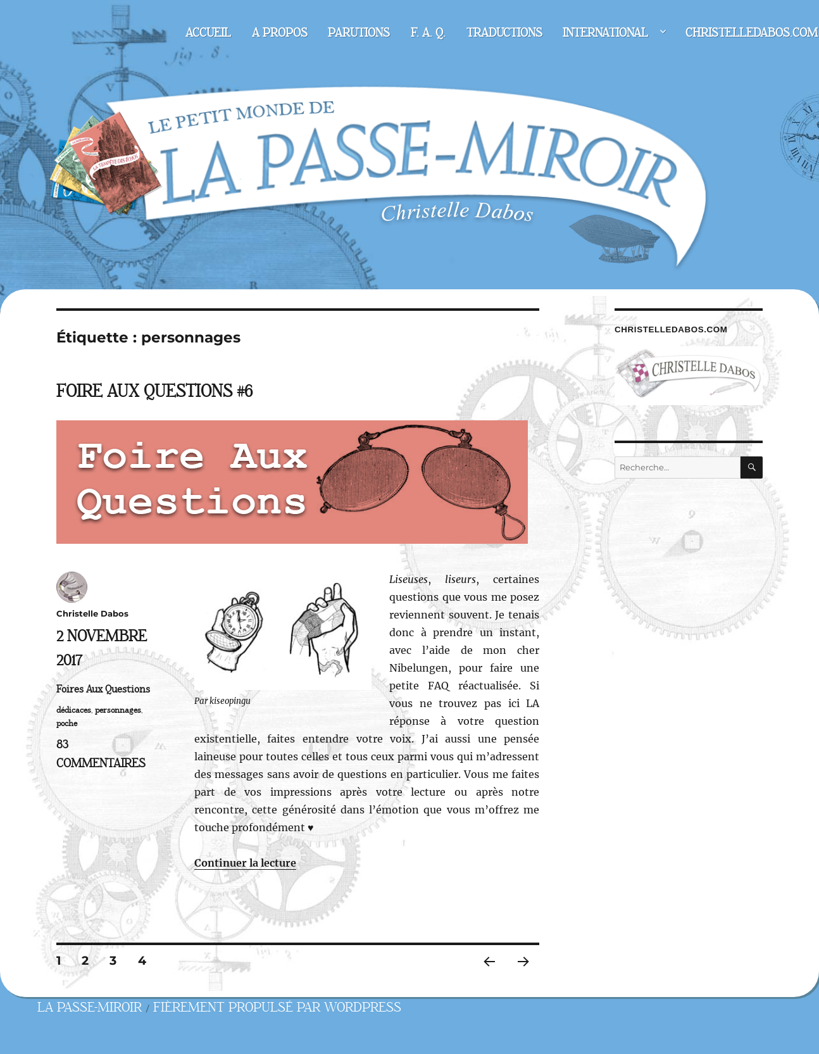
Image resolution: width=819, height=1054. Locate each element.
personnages (118, 710)
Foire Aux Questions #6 (154, 391)
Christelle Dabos (92, 613)
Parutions (359, 33)
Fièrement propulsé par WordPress (277, 1007)
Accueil (208, 33)
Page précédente (486, 977)
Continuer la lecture (245, 862)
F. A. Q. (428, 33)
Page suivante (521, 977)
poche (66, 723)
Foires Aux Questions (103, 689)
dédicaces (73, 710)
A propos (280, 33)
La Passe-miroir (89, 1007)
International (605, 33)
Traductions (504, 33)
